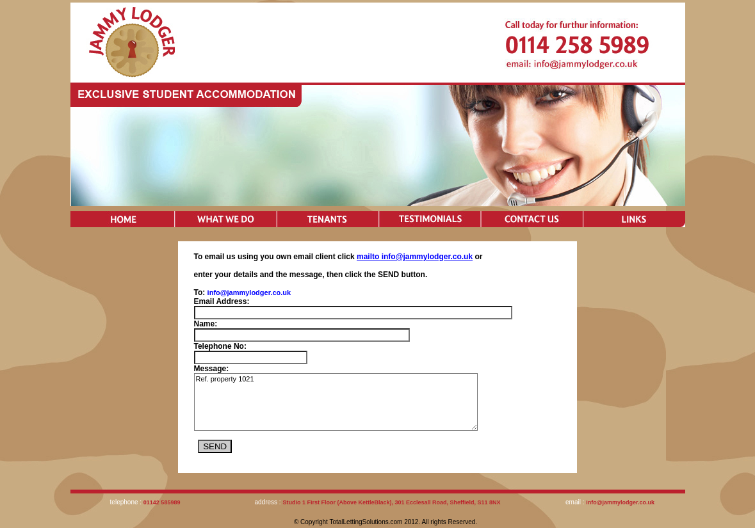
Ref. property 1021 (336, 402)
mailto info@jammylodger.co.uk (415, 256)
